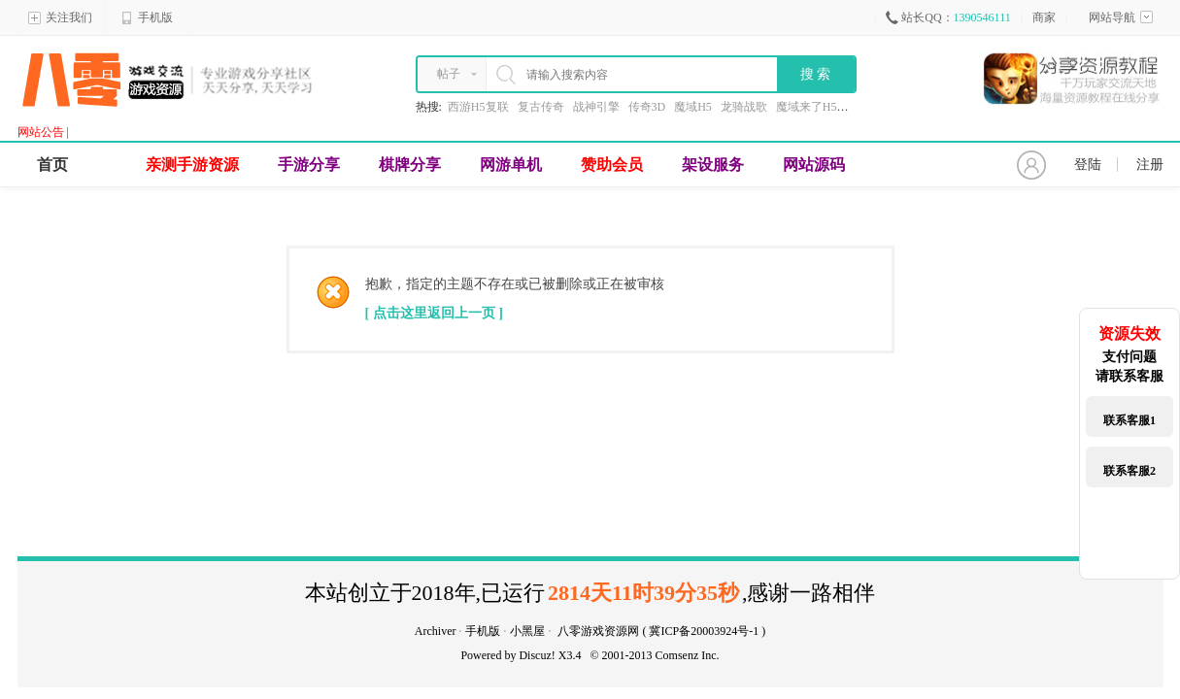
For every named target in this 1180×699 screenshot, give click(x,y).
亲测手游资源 (192, 164)
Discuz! (537, 655)
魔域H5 (693, 107)
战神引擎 (596, 107)
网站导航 (1121, 17)
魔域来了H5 (806, 107)
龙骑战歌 (744, 107)
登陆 (1087, 164)
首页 (52, 164)
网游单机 (511, 164)
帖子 (448, 74)
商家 (1044, 17)
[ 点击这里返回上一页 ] (434, 313)
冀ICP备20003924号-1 (704, 631)
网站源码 (814, 164)
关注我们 (60, 17)
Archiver (435, 631)
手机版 (146, 17)
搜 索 (815, 74)
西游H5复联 (478, 107)
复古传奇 (541, 107)
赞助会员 (612, 164)
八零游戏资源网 (598, 631)
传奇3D (647, 107)
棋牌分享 (410, 164)
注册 (1149, 164)
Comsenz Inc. (688, 655)
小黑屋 (527, 631)
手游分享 (309, 164)
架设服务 (713, 164)
